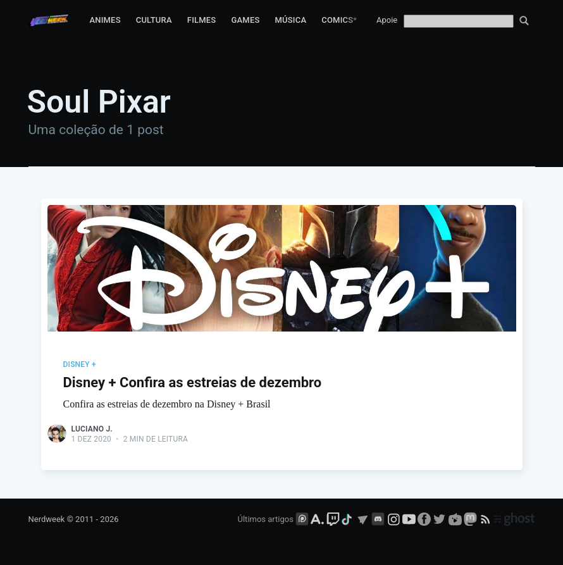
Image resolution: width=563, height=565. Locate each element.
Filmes (201, 20)
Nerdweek (46, 519)
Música (291, 20)
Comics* (339, 20)
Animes (104, 20)
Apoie (386, 20)
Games (245, 20)
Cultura (154, 20)
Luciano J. (92, 429)
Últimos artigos (266, 519)
